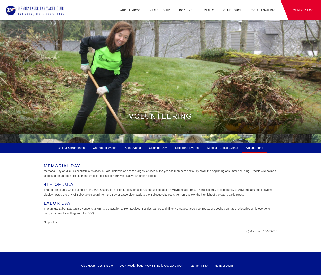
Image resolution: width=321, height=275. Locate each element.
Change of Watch (104, 147)
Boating (186, 10)
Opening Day (158, 147)
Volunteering (254, 147)
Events (208, 10)
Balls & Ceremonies (71, 147)
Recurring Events (187, 147)
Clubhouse (232, 10)
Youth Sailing (263, 10)
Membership (159, 10)
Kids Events (133, 147)
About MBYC (130, 10)
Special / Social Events (222, 147)
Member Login (224, 265)
